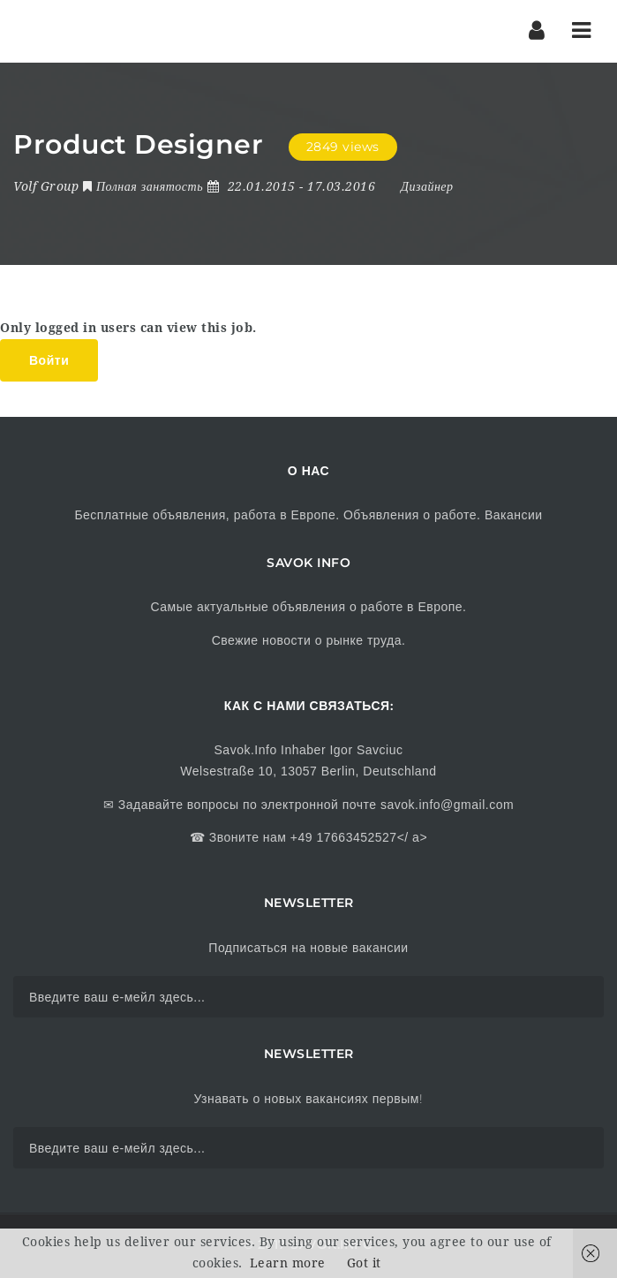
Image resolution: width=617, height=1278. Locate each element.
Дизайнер (427, 186)
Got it (364, 1263)
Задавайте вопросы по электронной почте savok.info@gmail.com (314, 805)
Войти (49, 360)
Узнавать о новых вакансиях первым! (308, 1099)
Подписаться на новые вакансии (308, 948)
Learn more (288, 1263)
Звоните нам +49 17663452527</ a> (316, 837)
